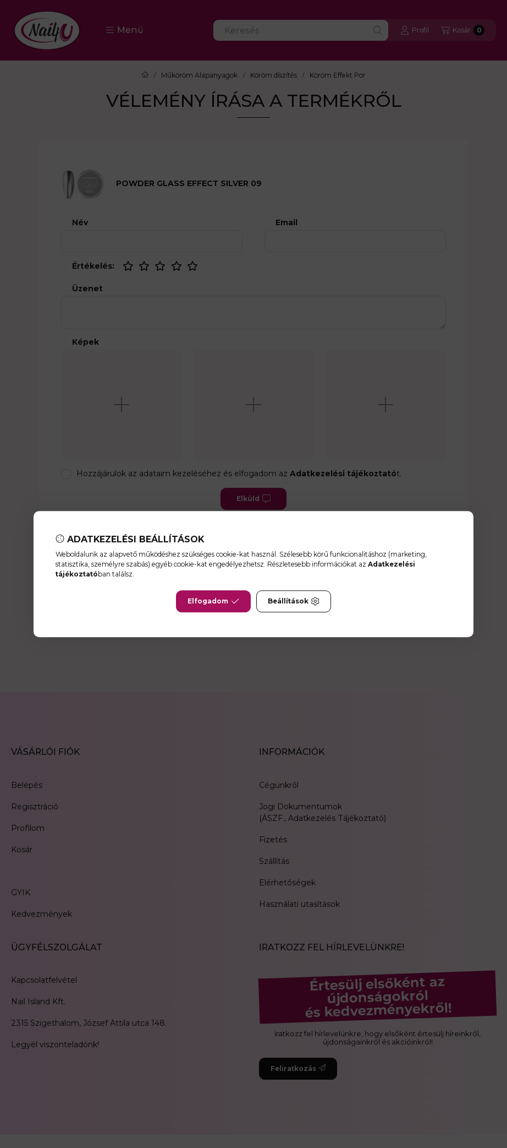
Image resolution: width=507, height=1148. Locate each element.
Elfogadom (213, 601)
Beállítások (293, 601)
